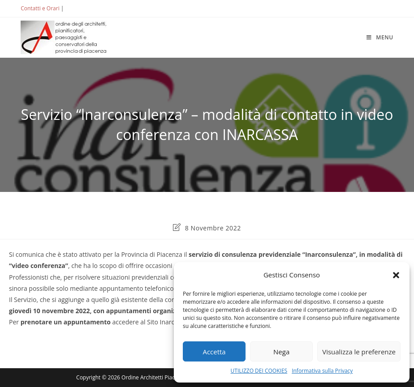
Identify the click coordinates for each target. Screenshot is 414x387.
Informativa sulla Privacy (322, 370)
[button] (396, 275)
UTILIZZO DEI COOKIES (259, 370)
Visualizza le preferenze (359, 351)
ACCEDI (80, 8)
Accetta (214, 351)
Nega (281, 351)
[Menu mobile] (380, 37)
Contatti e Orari (40, 8)
